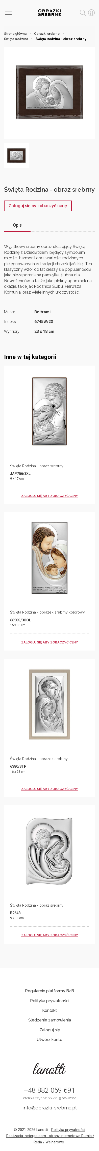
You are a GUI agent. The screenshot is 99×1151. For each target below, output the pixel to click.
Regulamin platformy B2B (49, 990)
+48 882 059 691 (49, 1090)
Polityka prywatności (49, 1000)
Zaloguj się (49, 1030)
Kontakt (49, 1010)
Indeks (10, 321)
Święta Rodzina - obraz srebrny (36, 466)
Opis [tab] (17, 225)
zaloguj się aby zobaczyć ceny (49, 496)
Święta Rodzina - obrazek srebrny (39, 759)
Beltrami (42, 312)
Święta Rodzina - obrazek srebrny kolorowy (47, 612)
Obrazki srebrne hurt (49, 12)
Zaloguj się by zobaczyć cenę (38, 205)
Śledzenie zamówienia (49, 1020)
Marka (9, 312)
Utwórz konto (49, 1039)
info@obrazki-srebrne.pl (49, 1107)
